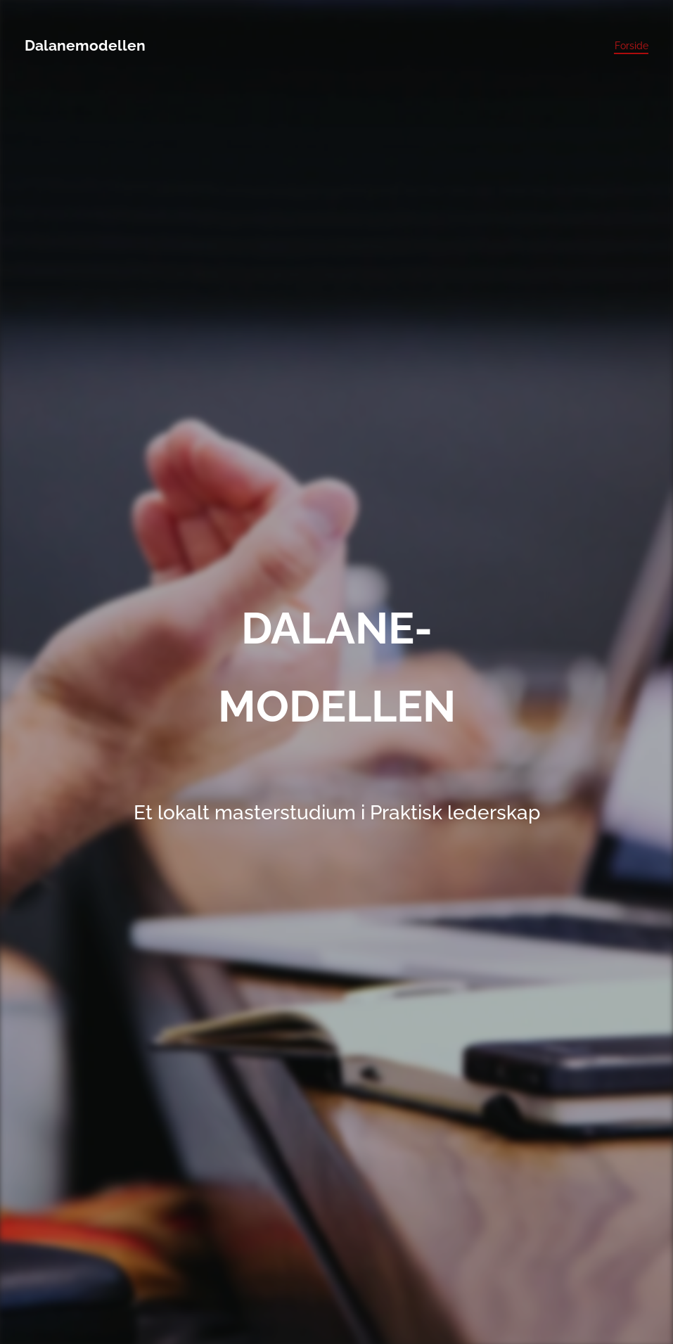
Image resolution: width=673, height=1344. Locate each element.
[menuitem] (628, 45)
